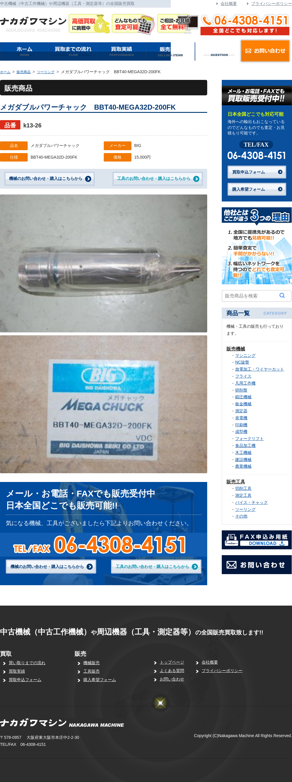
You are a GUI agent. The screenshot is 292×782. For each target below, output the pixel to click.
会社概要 (229, 3)
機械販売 (91, 662)
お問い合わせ (172, 679)
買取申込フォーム (248, 172)
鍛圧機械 (243, 396)
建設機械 (243, 459)
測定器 (241, 410)
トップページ (172, 662)
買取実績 (17, 671)
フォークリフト (249, 438)
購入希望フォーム (248, 189)
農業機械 (243, 466)
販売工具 (235, 481)
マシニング (245, 355)
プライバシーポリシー (271, 3)
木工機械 (243, 452)
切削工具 (243, 488)
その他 (241, 516)
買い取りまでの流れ (27, 662)
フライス (243, 376)
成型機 (241, 431)
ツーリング (45, 72)
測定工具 (243, 495)
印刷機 (241, 424)
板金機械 (243, 403)
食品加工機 (245, 445)
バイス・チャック (251, 502)
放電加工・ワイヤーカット (259, 369)
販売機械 (235, 348)
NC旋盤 (242, 362)
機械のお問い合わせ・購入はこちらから (45, 178)
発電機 (241, 417)
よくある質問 (172, 670)
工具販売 (91, 671)
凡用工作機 (245, 383)
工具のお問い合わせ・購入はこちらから (154, 178)
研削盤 (241, 390)
